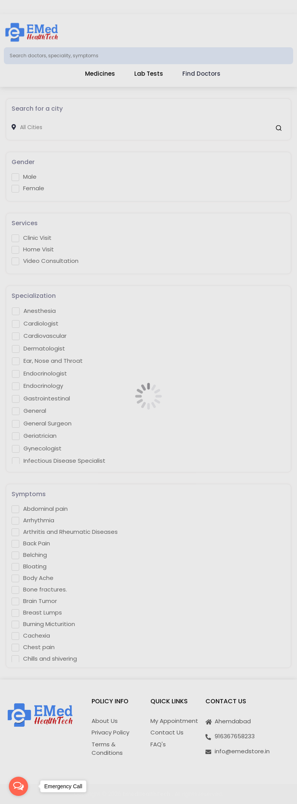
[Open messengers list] (18, 786)
